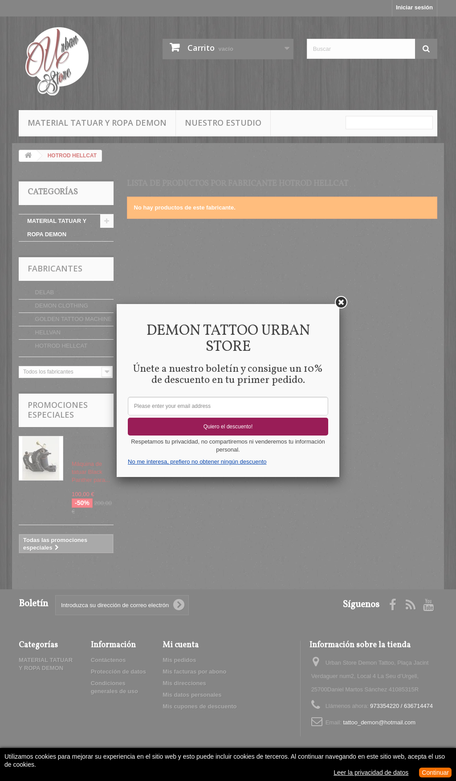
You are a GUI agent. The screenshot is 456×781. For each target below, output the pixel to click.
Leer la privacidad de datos (371, 772)
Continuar (435, 772)
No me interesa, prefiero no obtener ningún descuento (197, 461)
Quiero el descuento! (228, 426)
